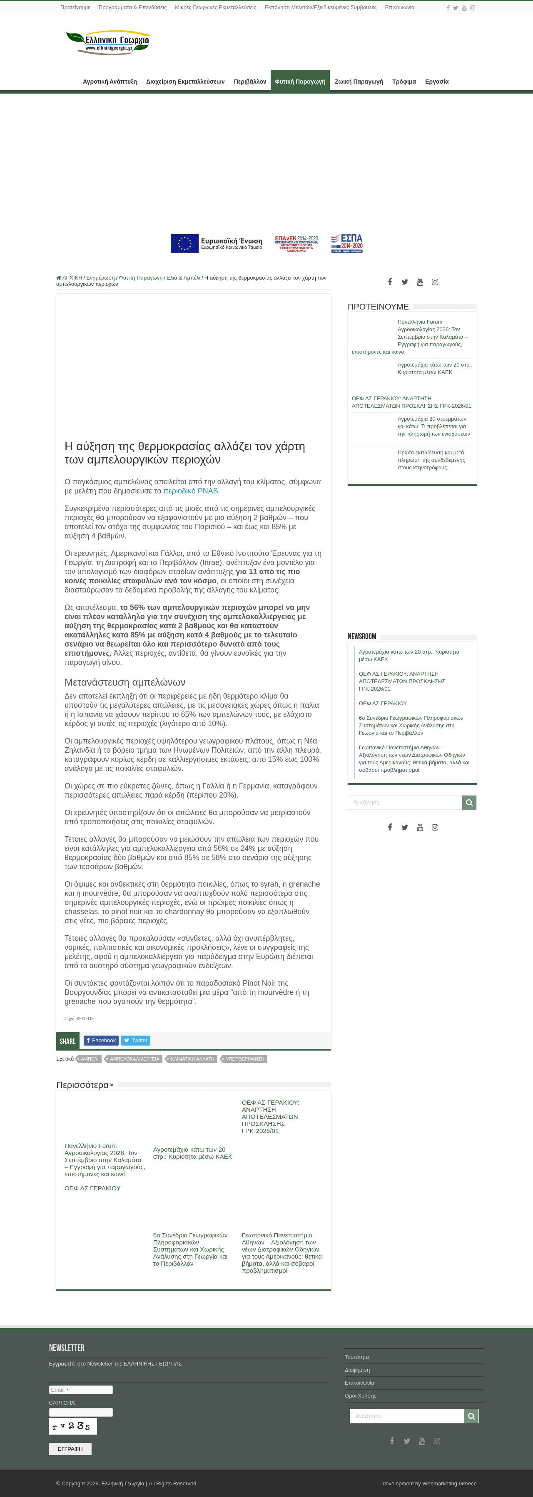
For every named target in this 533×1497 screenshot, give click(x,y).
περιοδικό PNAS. (191, 491)
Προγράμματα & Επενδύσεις (133, 7)
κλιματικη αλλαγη (192, 1058)
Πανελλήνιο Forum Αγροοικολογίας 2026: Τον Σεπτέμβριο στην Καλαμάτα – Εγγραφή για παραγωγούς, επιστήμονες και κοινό (105, 1159)
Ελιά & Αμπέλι (183, 278)
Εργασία (436, 81)
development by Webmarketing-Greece (430, 1483)
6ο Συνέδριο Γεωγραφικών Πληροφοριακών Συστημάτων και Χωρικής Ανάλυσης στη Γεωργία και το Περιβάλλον (190, 1249)
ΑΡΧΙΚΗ (67, 80)
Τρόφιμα (404, 81)
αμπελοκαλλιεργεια (134, 1058)
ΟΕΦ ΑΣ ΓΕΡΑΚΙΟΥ (93, 1188)
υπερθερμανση (245, 1058)
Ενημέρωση (100, 278)
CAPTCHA (64, 1403)
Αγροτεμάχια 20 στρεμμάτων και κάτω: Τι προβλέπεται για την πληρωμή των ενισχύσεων (434, 426)
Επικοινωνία (400, 7)
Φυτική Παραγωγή (300, 81)
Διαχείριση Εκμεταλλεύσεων (185, 81)
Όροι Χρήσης (360, 1396)
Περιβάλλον (250, 81)
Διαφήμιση (357, 1370)
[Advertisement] (266, 162)
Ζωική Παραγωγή (359, 81)
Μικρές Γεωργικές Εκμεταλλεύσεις (215, 7)
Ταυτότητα (357, 1357)
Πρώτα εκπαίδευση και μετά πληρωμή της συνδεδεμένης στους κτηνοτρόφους (431, 460)
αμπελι (90, 1058)
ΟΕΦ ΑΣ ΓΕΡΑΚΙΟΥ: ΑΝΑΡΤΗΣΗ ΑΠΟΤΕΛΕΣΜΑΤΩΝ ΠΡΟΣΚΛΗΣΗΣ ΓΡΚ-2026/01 (270, 1116)
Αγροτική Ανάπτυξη (110, 81)
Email (59, 1390)
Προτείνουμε (75, 7)
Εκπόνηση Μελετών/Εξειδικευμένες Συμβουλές (320, 7)
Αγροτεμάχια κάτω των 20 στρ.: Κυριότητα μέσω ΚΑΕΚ (192, 1153)
